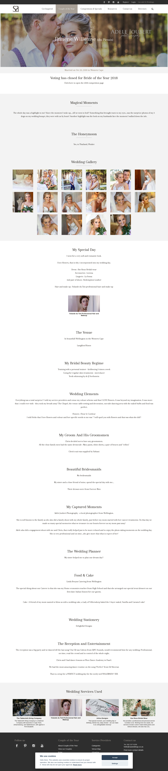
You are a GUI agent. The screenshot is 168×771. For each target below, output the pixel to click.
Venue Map (96, 749)
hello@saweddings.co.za (133, 747)
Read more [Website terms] (77, 765)
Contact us (127, 9)
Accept (115, 757)
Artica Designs (102, 718)
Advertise (95, 752)
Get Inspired (47, 9)
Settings (115, 763)
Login (133, 2)
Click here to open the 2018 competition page (84, 83)
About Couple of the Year (68, 746)
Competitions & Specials (91, 9)
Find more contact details (133, 750)
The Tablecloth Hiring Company (29, 718)
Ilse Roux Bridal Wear (139, 718)
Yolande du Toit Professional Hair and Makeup (84, 314)
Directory (142, 9)
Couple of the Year (67, 9)
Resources (112, 9)
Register (126, 2)
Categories (96, 746)
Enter (60, 752)
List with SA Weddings (146, 2)
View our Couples (65, 749)
